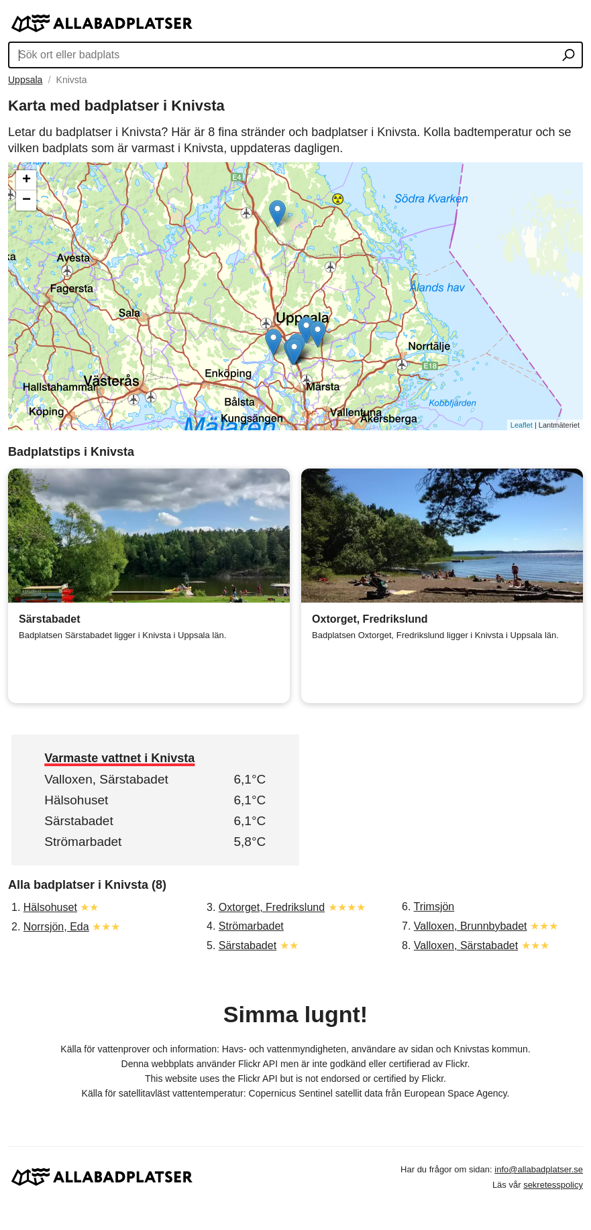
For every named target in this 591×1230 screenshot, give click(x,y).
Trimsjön (434, 906)
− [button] (26, 200)
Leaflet (522, 425)
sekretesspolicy (553, 1185)
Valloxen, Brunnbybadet (470, 926)
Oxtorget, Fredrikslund (272, 907)
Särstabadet (78, 821)
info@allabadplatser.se (538, 1169)
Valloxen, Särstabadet (106, 779)
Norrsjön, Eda (56, 926)
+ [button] (26, 180)
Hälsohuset (76, 800)
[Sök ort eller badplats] (568, 56)
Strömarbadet (82, 842)
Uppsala (25, 79)
